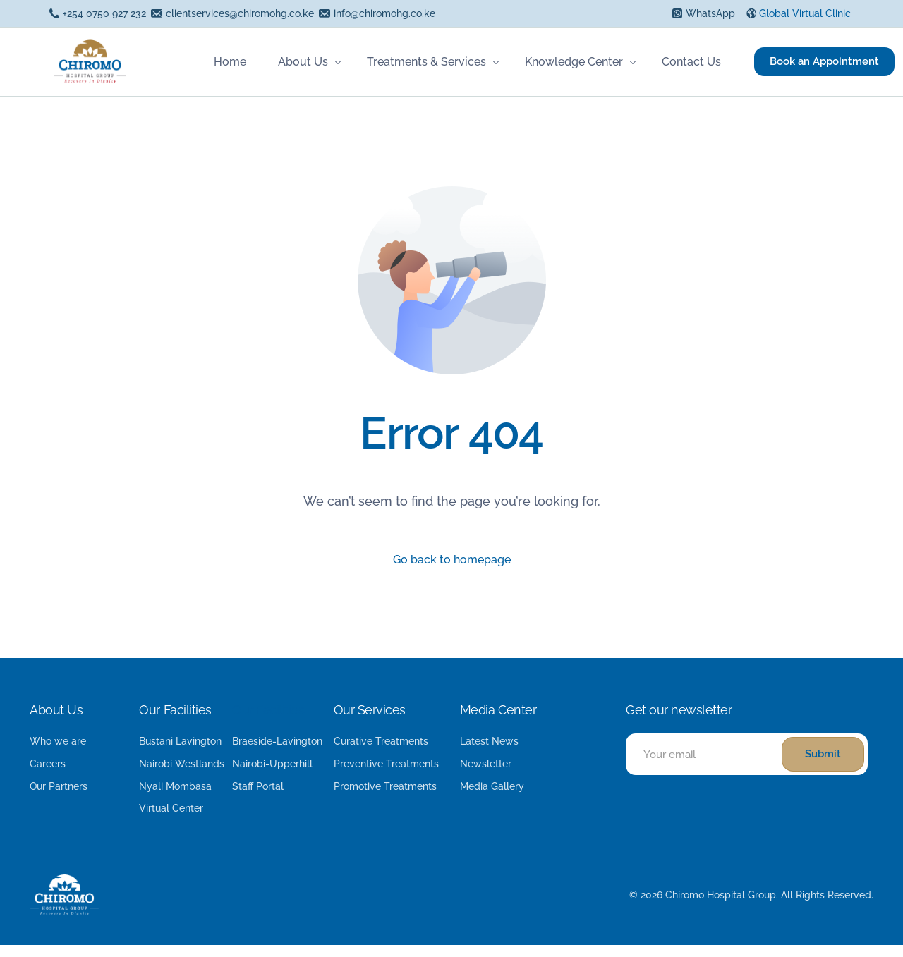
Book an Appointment (820, 61)
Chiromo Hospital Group (720, 906)
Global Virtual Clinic (805, 13)
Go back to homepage (451, 561)
